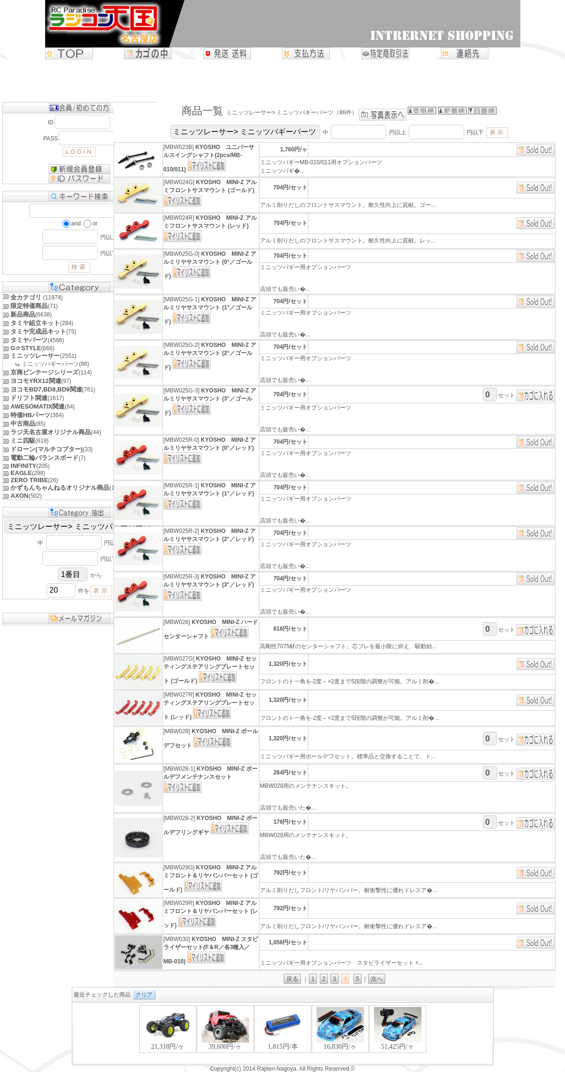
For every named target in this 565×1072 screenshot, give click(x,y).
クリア (144, 994)
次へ (377, 978)
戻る (292, 978)
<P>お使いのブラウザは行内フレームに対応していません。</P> (283, 1033)
